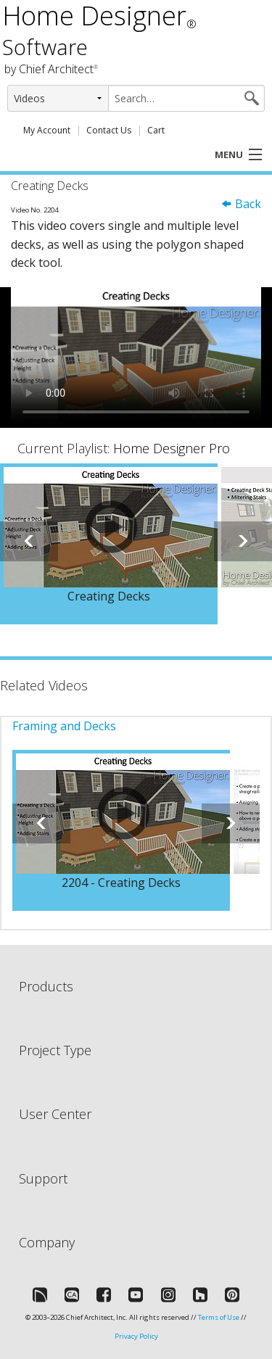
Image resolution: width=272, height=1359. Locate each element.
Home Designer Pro (171, 448)
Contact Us (108, 130)
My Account (46, 130)
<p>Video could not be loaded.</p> (136, 357)
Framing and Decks (64, 726)
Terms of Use (218, 1317)
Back (241, 204)
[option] (109, 543)
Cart (156, 130)
